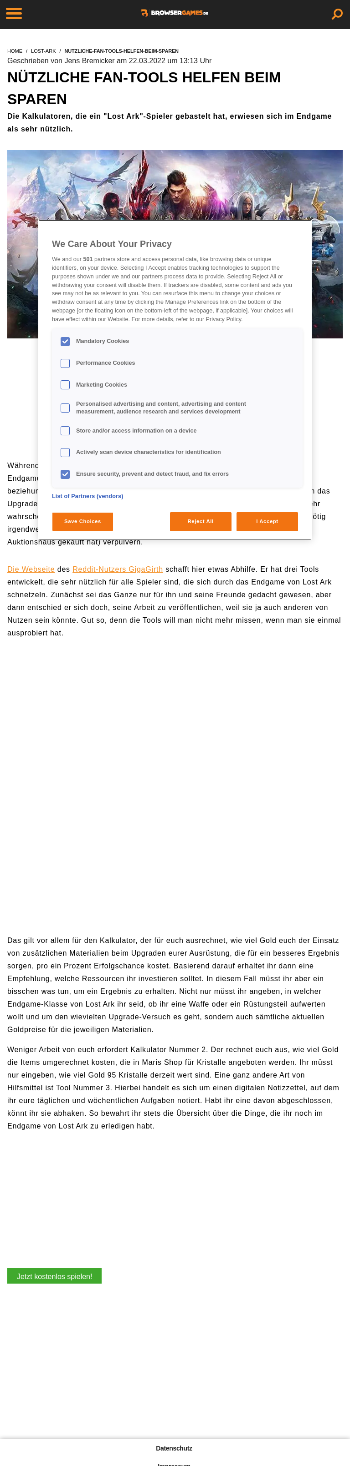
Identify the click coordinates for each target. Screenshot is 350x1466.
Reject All (201, 521)
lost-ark (43, 51)
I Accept (267, 521)
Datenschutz (174, 1448)
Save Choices (82, 521)
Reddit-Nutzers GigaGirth (117, 569)
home (14, 51)
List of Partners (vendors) (88, 496)
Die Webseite (31, 569)
